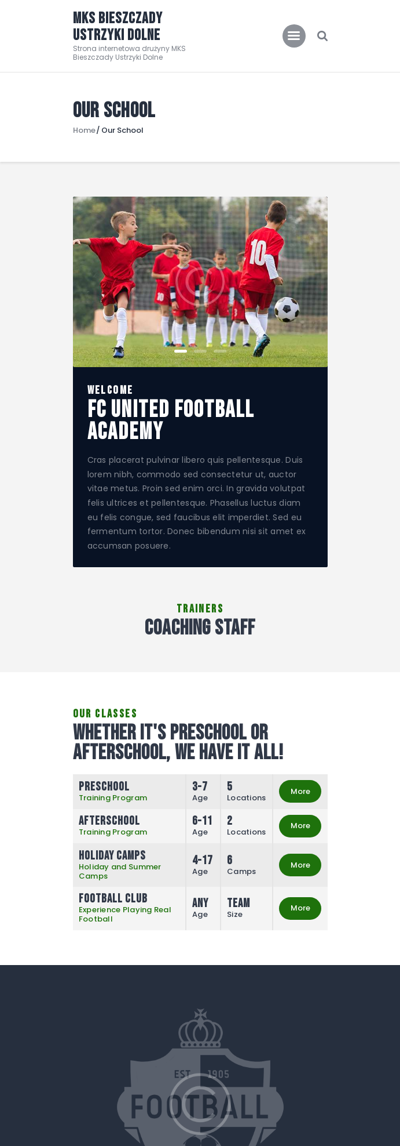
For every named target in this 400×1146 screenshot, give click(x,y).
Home (84, 130)
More (300, 791)
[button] (180, 351)
